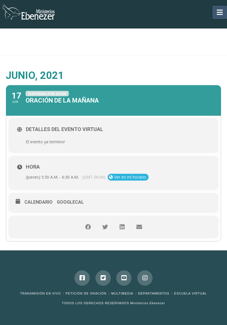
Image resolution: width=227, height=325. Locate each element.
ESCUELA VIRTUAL (190, 293)
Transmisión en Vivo (40, 293)
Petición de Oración (86, 293)
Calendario (38, 202)
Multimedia (122, 293)
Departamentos (153, 293)
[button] (220, 12)
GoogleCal (70, 202)
